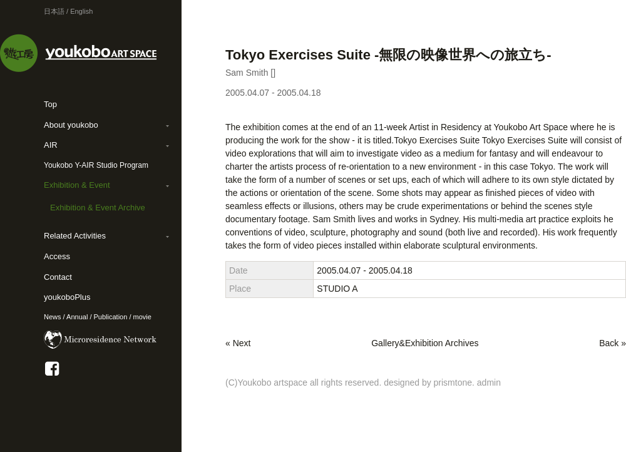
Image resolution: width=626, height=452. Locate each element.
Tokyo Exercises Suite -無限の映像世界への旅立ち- (388, 55)
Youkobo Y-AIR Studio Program (96, 165)
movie (142, 317)
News (52, 317)
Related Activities (75, 235)
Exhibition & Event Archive (97, 207)
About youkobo (71, 125)
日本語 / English (68, 11)
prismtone (453, 383)
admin (489, 383)
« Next (237, 343)
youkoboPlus (67, 297)
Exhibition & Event (77, 185)
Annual (77, 317)
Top (50, 104)
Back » (612, 343)
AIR (51, 145)
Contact (58, 277)
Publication (111, 317)
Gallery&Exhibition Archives (424, 343)
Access (57, 256)
